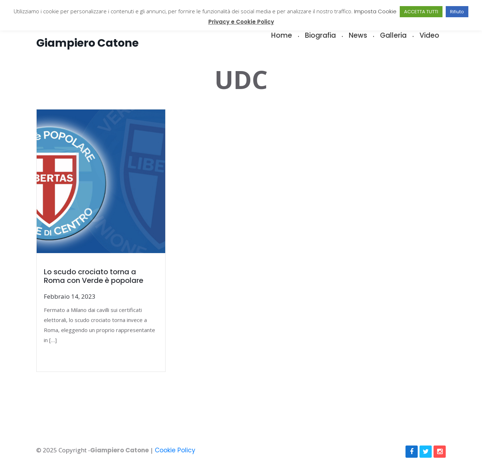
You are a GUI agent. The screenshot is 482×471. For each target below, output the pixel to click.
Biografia (320, 35)
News (358, 35)
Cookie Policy (175, 450)
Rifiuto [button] (457, 11)
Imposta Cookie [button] (375, 11)
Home (281, 35)
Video (429, 35)
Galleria (393, 35)
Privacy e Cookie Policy (241, 21)
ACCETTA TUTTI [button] (421, 11)
